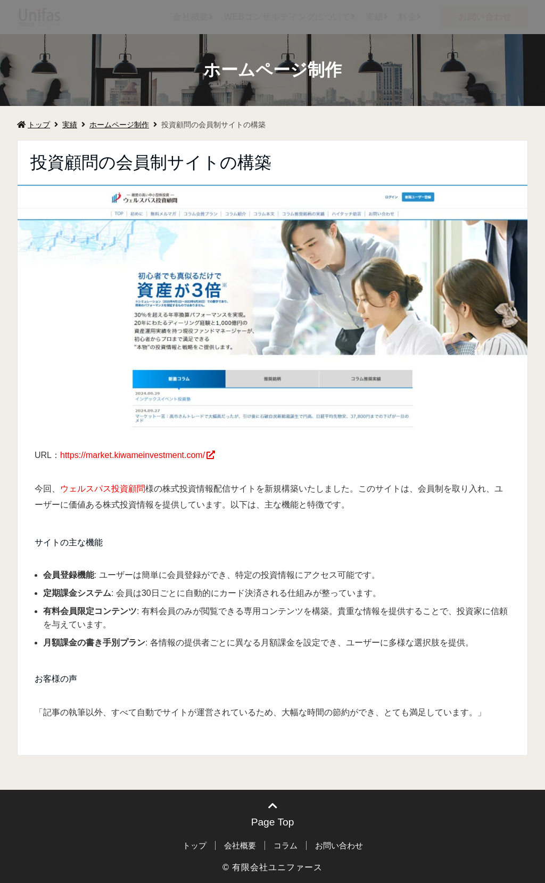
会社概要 (191, 16)
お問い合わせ (484, 16)
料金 (407, 16)
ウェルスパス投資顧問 (102, 488)
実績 (374, 16)
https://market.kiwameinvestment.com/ (132, 455)
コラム (286, 845)
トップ (33, 124)
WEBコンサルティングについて (287, 16)
